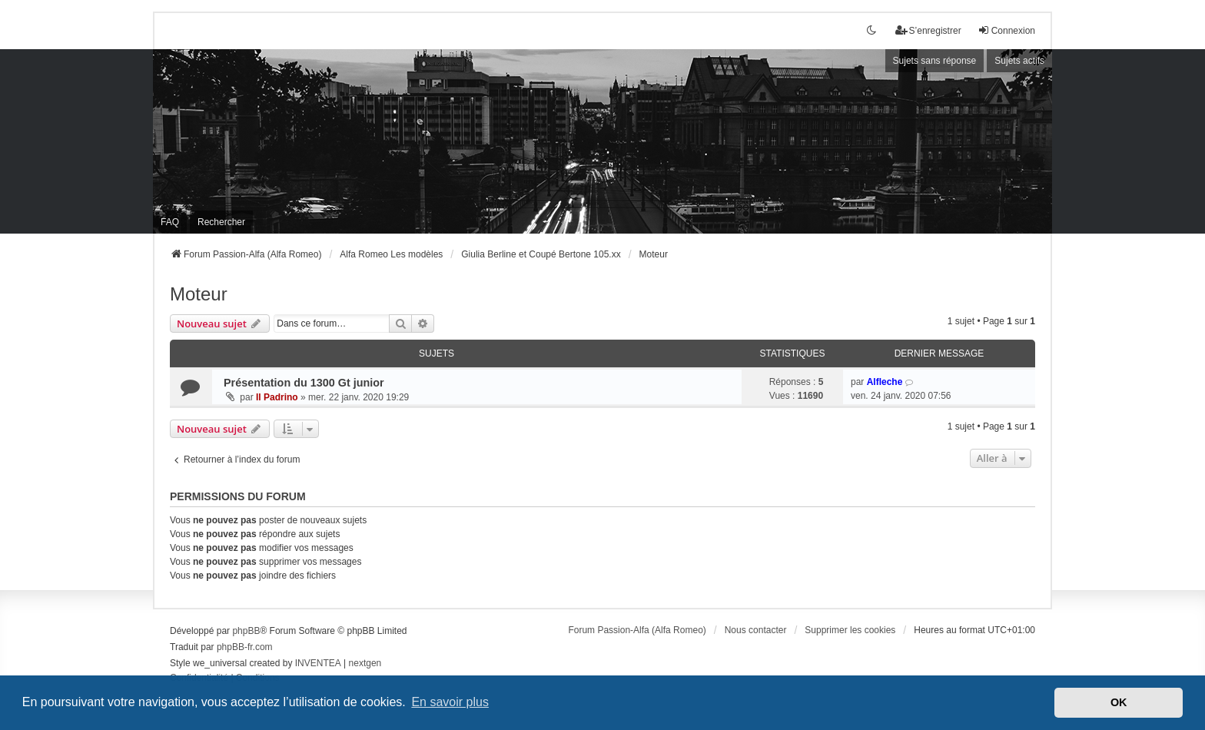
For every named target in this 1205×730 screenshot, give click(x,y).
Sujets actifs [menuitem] (1019, 60)
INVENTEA (318, 663)
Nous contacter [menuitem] (756, 630)
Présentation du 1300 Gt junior (304, 383)
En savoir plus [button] (450, 701)
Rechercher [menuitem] (221, 222)
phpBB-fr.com (245, 647)
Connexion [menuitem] (1006, 30)
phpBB (246, 630)
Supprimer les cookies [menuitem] (850, 630)
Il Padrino (277, 397)
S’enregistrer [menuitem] (928, 30)
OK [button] (1118, 702)
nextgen (365, 663)
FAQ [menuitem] (170, 222)
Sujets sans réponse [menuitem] (935, 60)
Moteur (198, 294)
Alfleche (885, 382)
